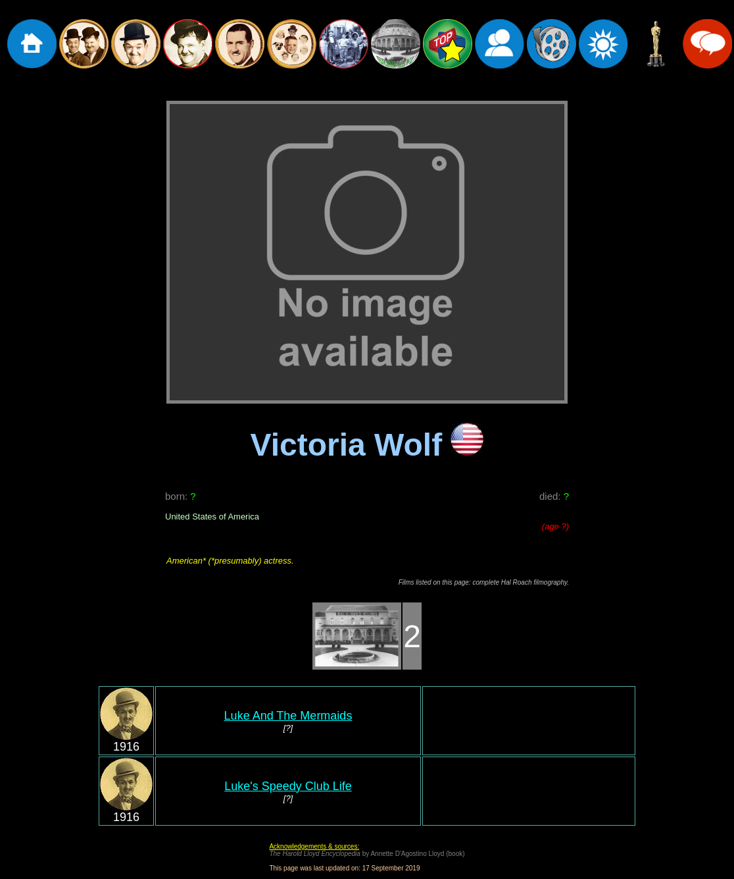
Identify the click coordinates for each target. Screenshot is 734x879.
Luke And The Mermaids (288, 715)
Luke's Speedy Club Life (288, 786)
